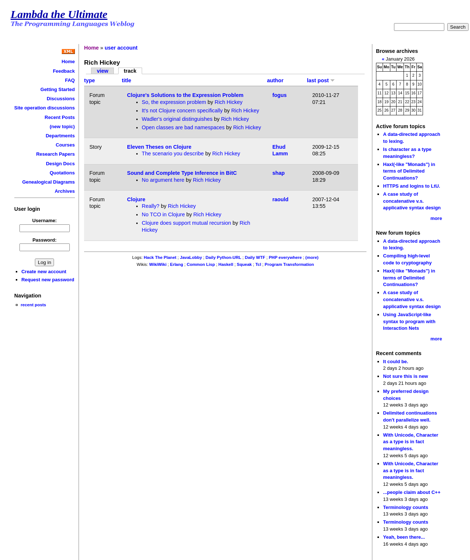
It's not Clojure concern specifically (182, 110)
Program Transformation (289, 264)
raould (280, 199)
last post (321, 80)
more (436, 218)
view (102, 71)
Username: (44, 220)
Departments (60, 135)
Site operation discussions (44, 108)
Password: (44, 240)
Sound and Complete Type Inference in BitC (182, 173)
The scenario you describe (173, 153)
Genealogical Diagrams (48, 182)
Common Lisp (201, 264)
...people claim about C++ (411, 492)
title (126, 80)
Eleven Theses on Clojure (159, 147)
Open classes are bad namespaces (183, 127)
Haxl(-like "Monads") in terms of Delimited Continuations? (409, 171)
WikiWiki (157, 264)
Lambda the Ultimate (59, 14)
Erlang (176, 264)
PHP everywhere (285, 257)
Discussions (61, 98)
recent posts (33, 304)
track (130, 71)
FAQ (70, 80)
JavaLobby (191, 257)
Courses (65, 145)
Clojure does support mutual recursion (186, 223)
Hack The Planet (160, 257)
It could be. (395, 361)
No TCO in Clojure (163, 214)
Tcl (258, 264)
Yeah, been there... (404, 537)
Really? (150, 206)
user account (121, 48)
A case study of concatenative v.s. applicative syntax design (412, 200)
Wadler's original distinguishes (177, 119)
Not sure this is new (405, 376)
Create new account (43, 271)
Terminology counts (405, 507)
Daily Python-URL (223, 257)
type (89, 80)
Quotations (62, 173)
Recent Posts (60, 117)
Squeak (244, 264)
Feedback (64, 71)
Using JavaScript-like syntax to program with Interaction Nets (409, 321)
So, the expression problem (174, 102)
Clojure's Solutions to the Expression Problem (185, 95)
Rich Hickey (229, 102)
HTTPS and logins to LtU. (411, 186)
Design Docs (60, 163)
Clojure (136, 199)
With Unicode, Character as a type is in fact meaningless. (410, 441)
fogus (279, 95)
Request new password (47, 279)
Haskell (225, 264)
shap (278, 173)
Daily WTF (255, 257)
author (275, 80)
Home (68, 61)
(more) (312, 257)
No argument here (163, 180)
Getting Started (57, 89)
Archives (65, 191)
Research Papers (55, 154)
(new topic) (62, 126)
